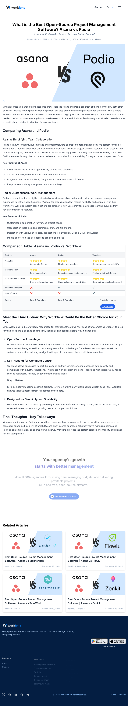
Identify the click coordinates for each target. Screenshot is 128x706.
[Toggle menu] (119, 7)
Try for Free (107, 306)
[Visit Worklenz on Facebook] (9, 694)
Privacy (122, 694)
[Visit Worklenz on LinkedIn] (15, 694)
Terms (113, 694)
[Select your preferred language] (109, 7)
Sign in (98, 7)
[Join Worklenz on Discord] (27, 694)
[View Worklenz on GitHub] (21, 694)
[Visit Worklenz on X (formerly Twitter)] (3, 694)
